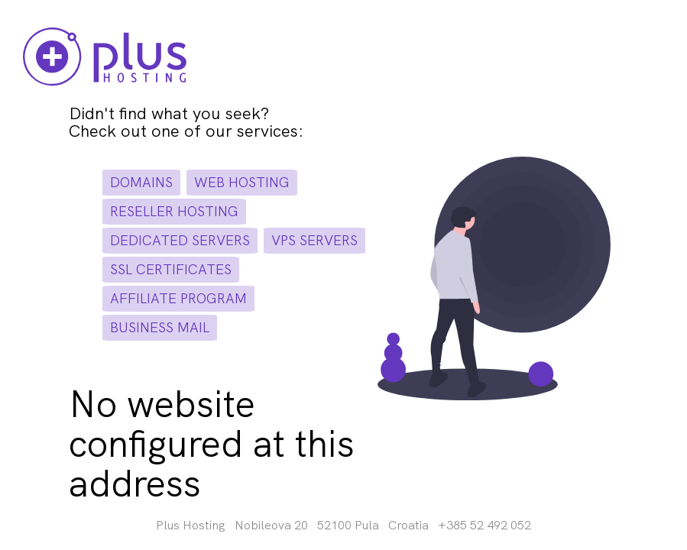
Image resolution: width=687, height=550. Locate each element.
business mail (159, 327)
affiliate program (178, 298)
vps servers (314, 240)
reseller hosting (174, 211)
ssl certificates (171, 269)
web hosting (242, 182)
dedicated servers (180, 240)
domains (141, 182)
